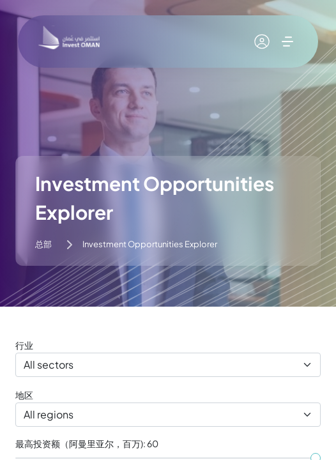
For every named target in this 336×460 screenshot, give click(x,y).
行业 (24, 345)
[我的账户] (262, 41)
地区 (24, 395)
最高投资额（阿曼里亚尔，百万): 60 (86, 443)
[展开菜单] (287, 41)
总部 (43, 244)
